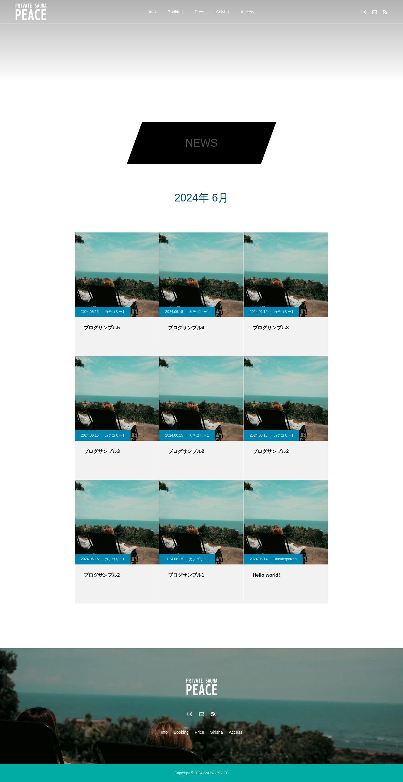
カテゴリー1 (115, 312)
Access (247, 12)
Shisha (222, 12)
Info (152, 12)
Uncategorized (285, 559)
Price (199, 12)
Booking (175, 12)
